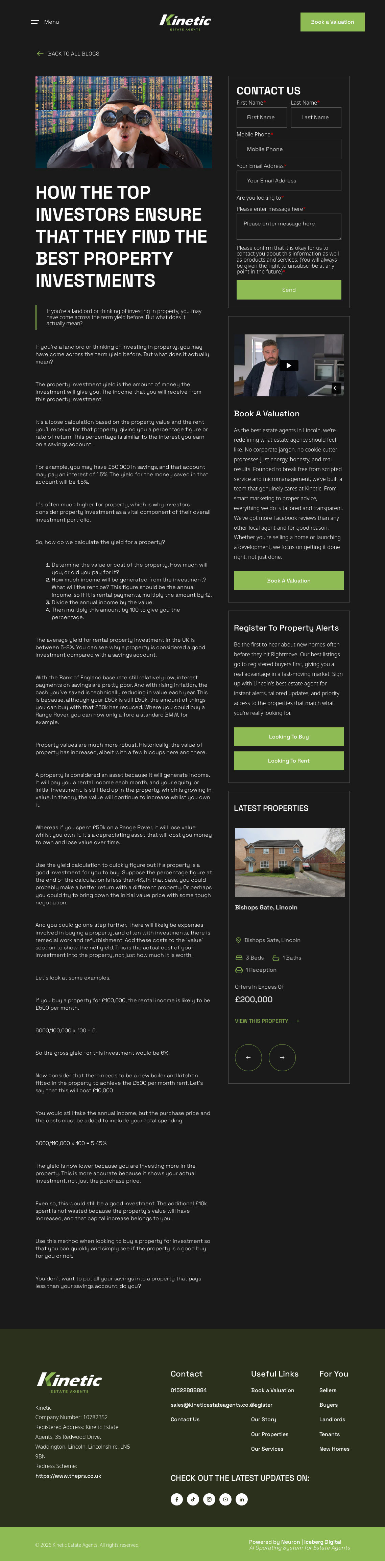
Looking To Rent (289, 760)
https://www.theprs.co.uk (68, 1475)
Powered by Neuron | (299, 1545)
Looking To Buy (289, 736)
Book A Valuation (289, 580)
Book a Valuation (332, 21)
